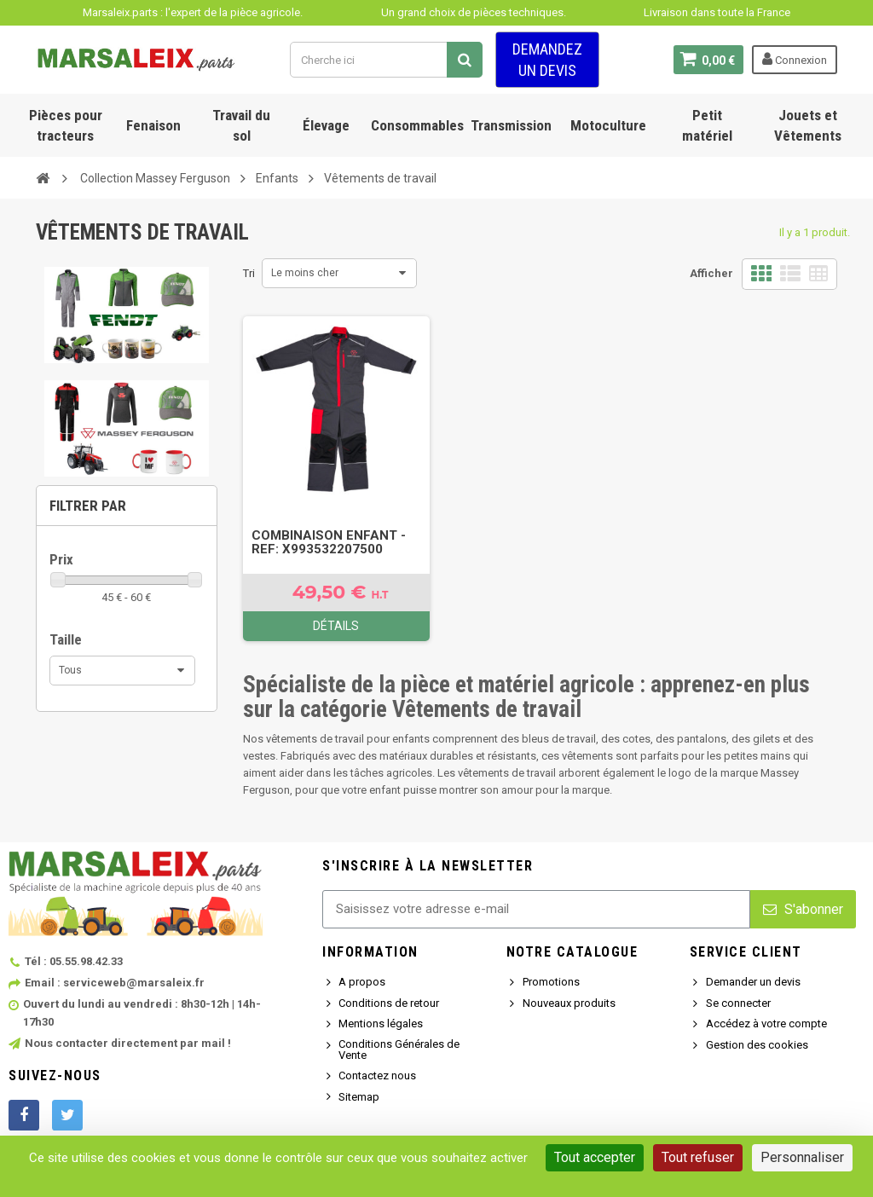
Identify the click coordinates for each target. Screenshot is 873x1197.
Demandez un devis (547, 59)
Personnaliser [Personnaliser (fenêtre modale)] (802, 1157)
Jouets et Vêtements (807, 125)
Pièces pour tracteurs (65, 125)
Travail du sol (241, 125)
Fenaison (153, 125)
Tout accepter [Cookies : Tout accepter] (594, 1157)
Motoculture (608, 125)
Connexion (794, 58)
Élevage (326, 125)
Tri (249, 273)
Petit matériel (707, 125)
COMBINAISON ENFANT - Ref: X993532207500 (328, 542)
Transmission (511, 125)
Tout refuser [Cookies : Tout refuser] (698, 1157)
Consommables (417, 125)
